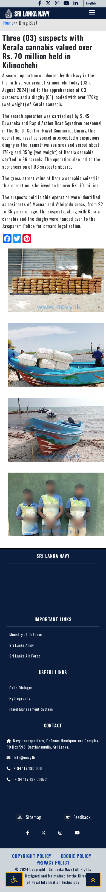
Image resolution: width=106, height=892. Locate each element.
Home (8, 22)
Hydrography (19, 698)
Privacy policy (52, 862)
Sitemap (28, 817)
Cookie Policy (77, 856)
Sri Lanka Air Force (24, 656)
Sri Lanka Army (21, 645)
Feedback (77, 817)
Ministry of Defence (25, 634)
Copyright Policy (32, 856)
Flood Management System (31, 709)
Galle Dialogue (21, 687)
